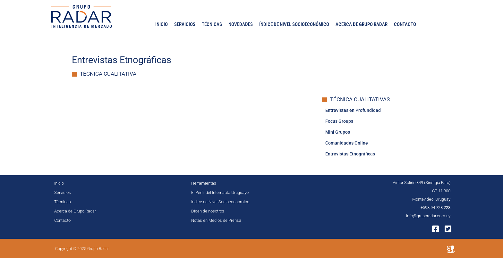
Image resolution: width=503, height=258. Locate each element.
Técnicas (212, 24)
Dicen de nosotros (207, 211)
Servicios (184, 24)
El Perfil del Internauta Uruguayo (220, 192)
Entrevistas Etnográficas (350, 153)
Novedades (240, 24)
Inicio (161, 24)
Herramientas (203, 183)
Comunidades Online (346, 143)
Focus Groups (339, 121)
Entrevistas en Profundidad (353, 110)
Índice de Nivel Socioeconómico (294, 24)
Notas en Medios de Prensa (216, 220)
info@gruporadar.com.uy (428, 215)
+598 (435, 207)
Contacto (405, 24)
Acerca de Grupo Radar (362, 24)
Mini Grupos (337, 132)
